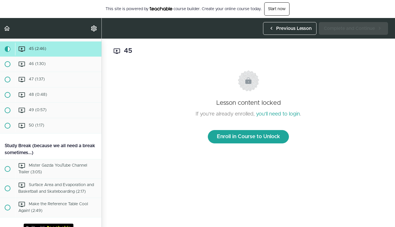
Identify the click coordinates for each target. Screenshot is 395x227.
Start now (277, 9)
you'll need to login (278, 114)
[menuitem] (94, 28)
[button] (7, 28)
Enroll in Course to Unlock (248, 136)
